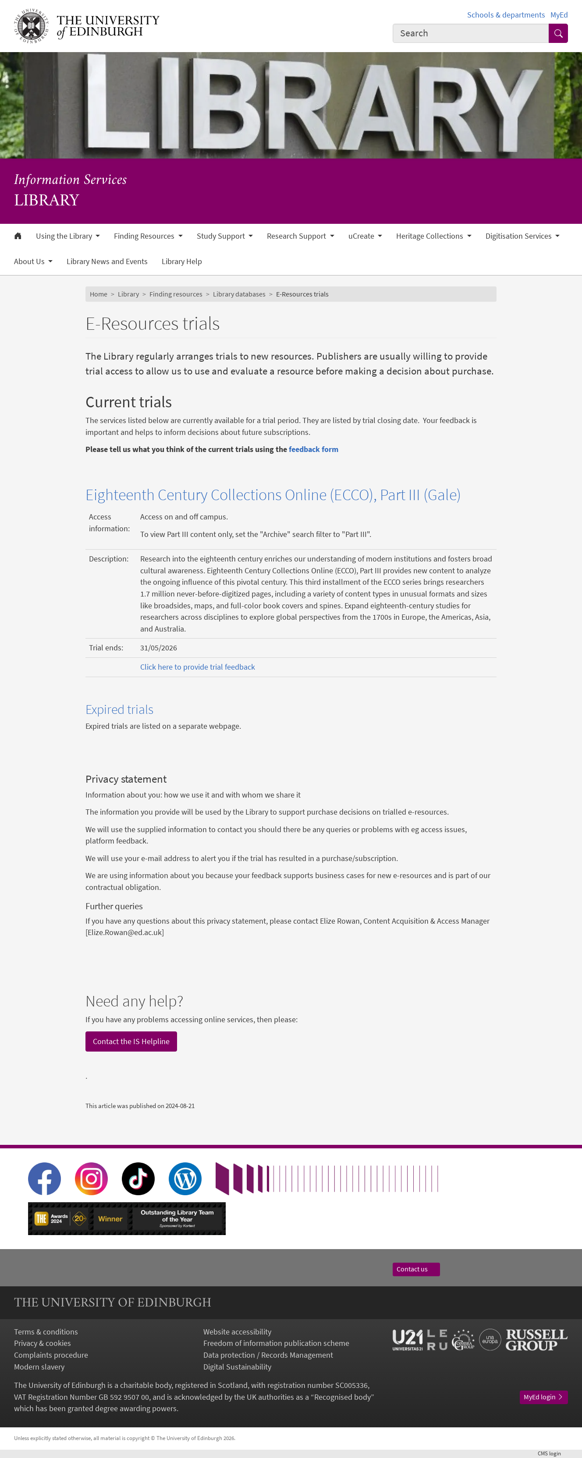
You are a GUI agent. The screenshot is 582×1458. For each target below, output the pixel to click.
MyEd (559, 15)
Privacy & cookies (42, 1343)
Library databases (239, 294)
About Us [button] (30, 261)
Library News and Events (107, 261)
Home (98, 294)
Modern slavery (39, 1367)
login (553, 1453)
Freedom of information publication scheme (276, 1343)
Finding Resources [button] (145, 236)
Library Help (182, 261)
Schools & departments (506, 15)
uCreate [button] (362, 236)
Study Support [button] (222, 236)
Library (128, 294)
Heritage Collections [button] (430, 236)
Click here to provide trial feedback (197, 667)
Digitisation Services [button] (520, 236)
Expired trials (119, 709)
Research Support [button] (297, 236)
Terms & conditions (46, 1332)
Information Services (70, 180)
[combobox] (471, 33)
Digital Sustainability (237, 1367)
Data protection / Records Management (268, 1355)
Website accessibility (237, 1332)
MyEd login (544, 1397)
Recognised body (342, 1397)
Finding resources (175, 294)
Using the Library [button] (65, 236)
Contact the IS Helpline (131, 1041)
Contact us (416, 1269)
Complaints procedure (51, 1355)
